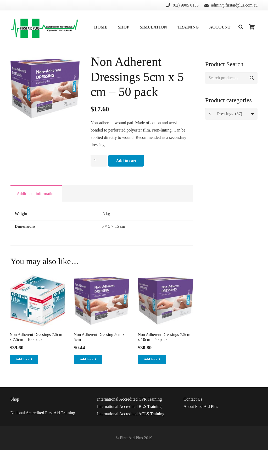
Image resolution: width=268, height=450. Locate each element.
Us (192, 399)
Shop (14, 399)
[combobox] (231, 114)
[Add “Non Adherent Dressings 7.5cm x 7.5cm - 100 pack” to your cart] (24, 359)
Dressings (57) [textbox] (225, 114)
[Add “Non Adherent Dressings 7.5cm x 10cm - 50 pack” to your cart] (152, 359)
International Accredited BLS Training (129, 406)
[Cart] (252, 27)
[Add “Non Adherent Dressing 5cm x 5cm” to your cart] (88, 359)
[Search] (241, 27)
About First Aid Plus (200, 406)
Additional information (36, 193)
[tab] (36, 193)
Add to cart (126, 160)
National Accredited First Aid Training (42, 413)
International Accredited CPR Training (129, 399)
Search (252, 78)
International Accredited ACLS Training (130, 414)
